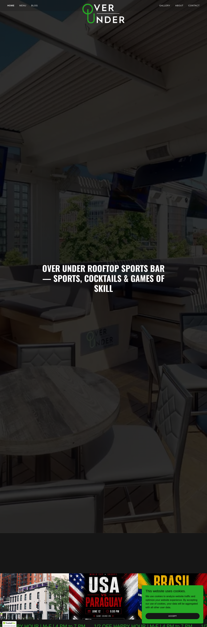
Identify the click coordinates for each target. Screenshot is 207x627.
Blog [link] (34, 5)
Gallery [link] (164, 5)
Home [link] (10, 5)
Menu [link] (22, 5)
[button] (9, 624)
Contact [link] (194, 5)
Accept (172, 616)
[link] (103, 5)
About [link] (179, 5)
